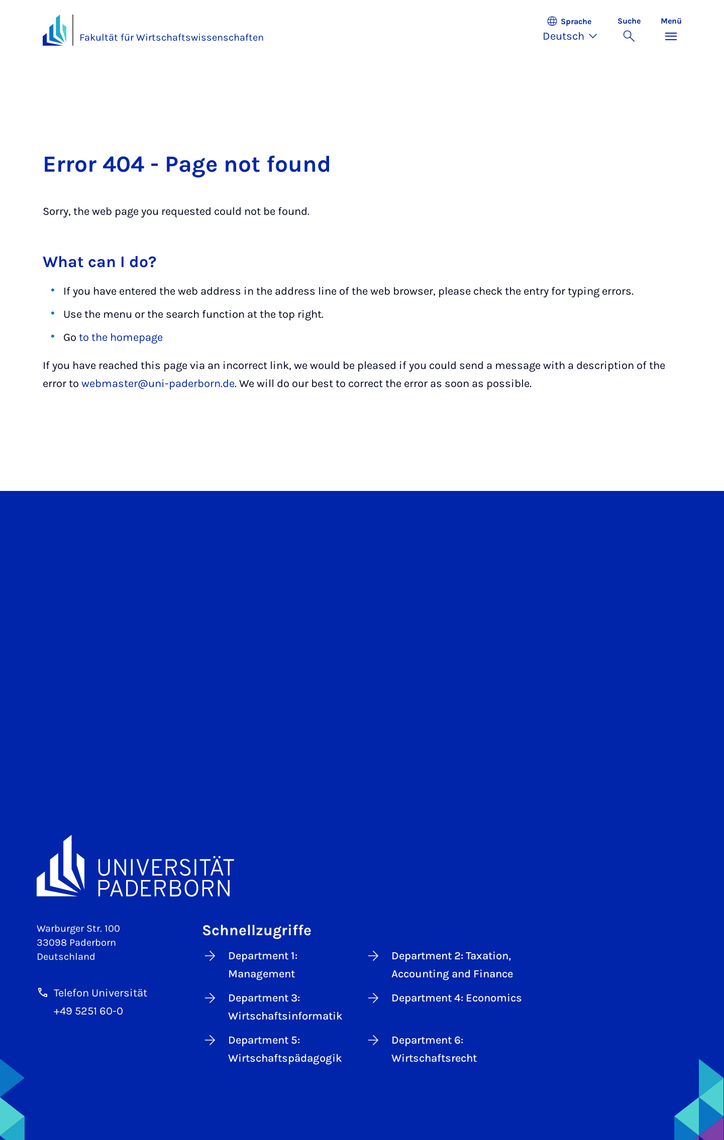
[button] (575, 30)
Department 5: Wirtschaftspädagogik (272, 1048)
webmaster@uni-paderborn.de (158, 383)
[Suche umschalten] (629, 30)
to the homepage (121, 337)
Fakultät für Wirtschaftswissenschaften (171, 37)
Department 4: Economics (443, 998)
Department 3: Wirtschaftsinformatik (272, 1006)
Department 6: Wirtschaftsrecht (421, 1048)
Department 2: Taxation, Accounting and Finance (439, 964)
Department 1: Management (249, 964)
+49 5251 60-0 (88, 1011)
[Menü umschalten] (671, 30)
